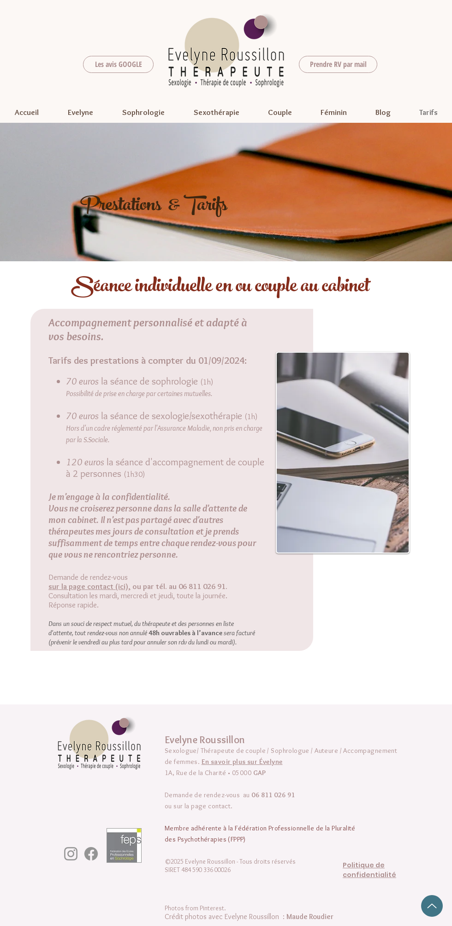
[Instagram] (71, 854)
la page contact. (208, 806)
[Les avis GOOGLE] (118, 64)
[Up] (432, 906)
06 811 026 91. (202, 586)
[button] (143, 112)
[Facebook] (91, 854)
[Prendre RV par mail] (338, 64)
